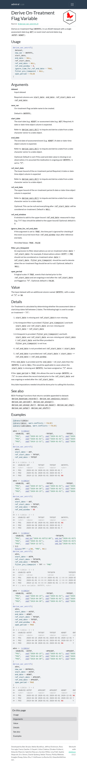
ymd (27, 436)
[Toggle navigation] (72, 4)
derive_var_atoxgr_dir (23, 405)
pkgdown (72, 752)
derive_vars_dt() (30, 130)
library (16, 421)
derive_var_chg (64, 405)
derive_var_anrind (21, 402)
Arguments (18, 719)
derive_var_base (45, 405)
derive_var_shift (39, 408)
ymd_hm (29, 538)
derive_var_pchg (20, 408)
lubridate (26, 426)
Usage (16, 715)
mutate (18, 549)
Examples (17, 736)
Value (15, 723)
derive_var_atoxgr (42, 402)
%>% (16, 546)
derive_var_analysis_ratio (53, 399)
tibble (24, 421)
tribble (25, 431)
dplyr (23, 423)
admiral (15, 4)
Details (16, 727)
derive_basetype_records (24, 399)
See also (16, 731)
